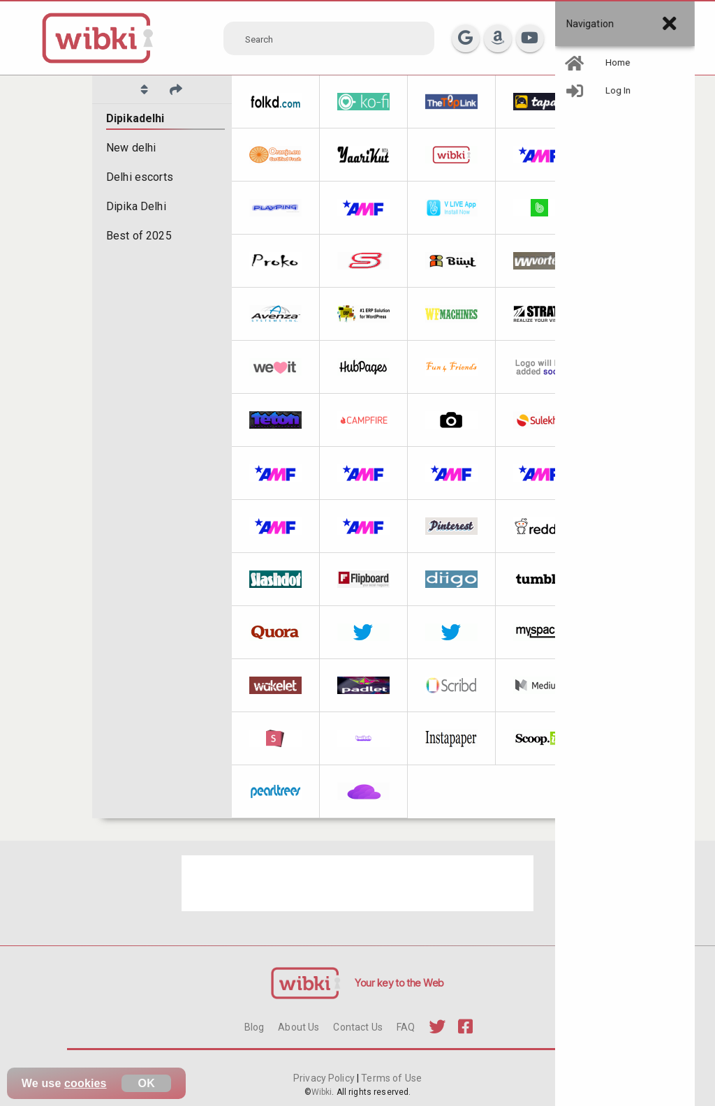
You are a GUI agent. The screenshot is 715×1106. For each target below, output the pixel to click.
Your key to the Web (399, 983)
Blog (254, 1027)
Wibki (321, 1092)
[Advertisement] (357, 883)
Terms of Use (390, 1078)
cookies (85, 1083)
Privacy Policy (325, 1078)
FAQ (406, 1027)
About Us (298, 1027)
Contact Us (357, 1027)
